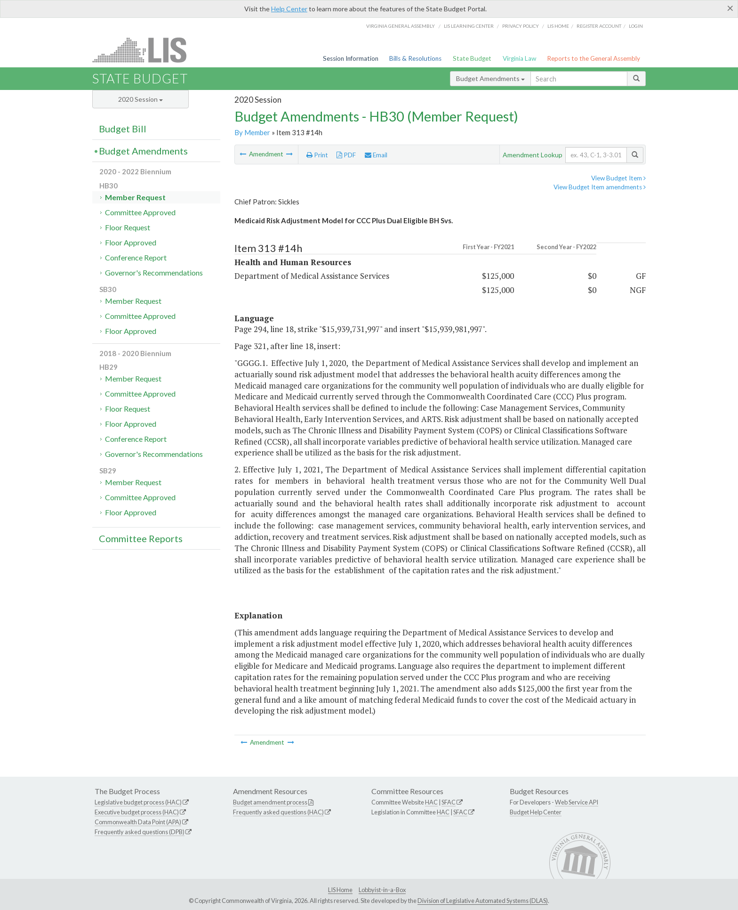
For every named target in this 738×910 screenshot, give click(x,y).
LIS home (558, 26)
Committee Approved (140, 212)
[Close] (730, 8)
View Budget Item (618, 178)
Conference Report (136, 257)
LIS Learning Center (469, 26)
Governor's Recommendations (154, 272)
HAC (431, 802)
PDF (346, 155)
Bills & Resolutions (415, 58)
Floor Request (127, 227)
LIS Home (340, 890)
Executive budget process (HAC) (137, 812)
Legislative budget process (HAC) (138, 802)
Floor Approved (130, 242)
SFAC (448, 802)
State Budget (472, 58)
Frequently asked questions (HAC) (278, 812)
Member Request (135, 197)
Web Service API (576, 802)
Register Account (599, 26)
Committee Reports (141, 538)
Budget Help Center (536, 812)
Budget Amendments (490, 78)
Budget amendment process (270, 802)
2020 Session (140, 99)
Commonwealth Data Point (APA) (138, 822)
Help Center (289, 9)
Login (636, 26)
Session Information (350, 58)
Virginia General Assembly (400, 26)
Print (317, 155)
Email (376, 155)
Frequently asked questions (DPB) (139, 832)
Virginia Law (519, 58)
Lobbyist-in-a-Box (382, 890)
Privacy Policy (520, 26)
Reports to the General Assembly (593, 58)
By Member (252, 132)
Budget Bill (122, 128)
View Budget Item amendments (600, 187)
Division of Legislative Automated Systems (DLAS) (482, 900)
